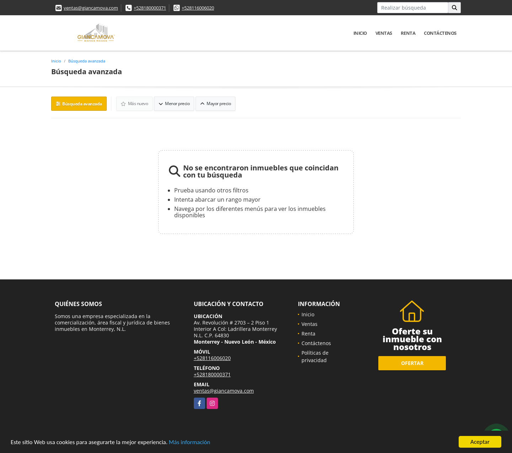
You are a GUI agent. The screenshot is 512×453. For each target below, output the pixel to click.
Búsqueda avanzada (86, 61)
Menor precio (174, 103)
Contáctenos (440, 33)
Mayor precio (215, 103)
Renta (408, 33)
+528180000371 (150, 8)
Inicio (360, 33)
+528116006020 (198, 8)
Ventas (383, 33)
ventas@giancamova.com (91, 8)
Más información (189, 442)
